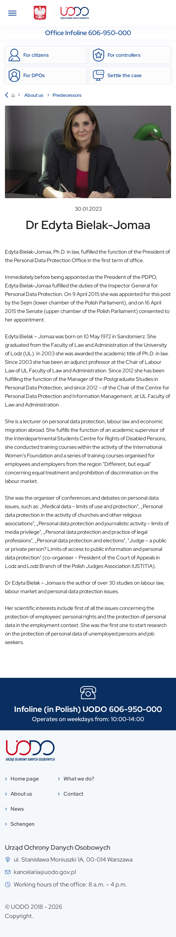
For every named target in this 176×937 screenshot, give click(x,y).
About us (34, 95)
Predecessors (67, 95)
